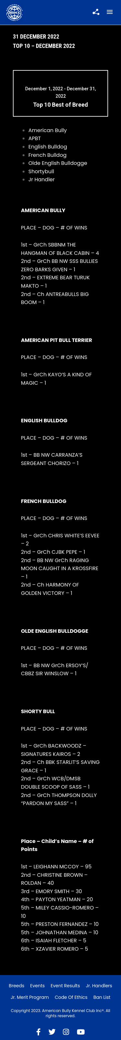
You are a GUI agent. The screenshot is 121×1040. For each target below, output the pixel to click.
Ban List (101, 997)
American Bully (47, 130)
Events (37, 985)
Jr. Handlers (99, 985)
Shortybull (41, 171)
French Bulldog (47, 155)
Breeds (16, 985)
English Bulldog (47, 146)
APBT (34, 138)
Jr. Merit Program (30, 997)
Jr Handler (41, 179)
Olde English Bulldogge (57, 163)
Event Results (65, 985)
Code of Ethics (71, 997)
